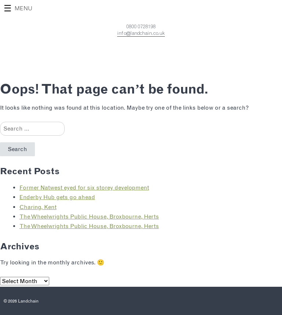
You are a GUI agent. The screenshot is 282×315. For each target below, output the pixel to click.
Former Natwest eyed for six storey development (84, 187)
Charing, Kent (38, 207)
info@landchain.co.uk (141, 33)
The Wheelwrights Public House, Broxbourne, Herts (89, 216)
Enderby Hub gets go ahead (57, 197)
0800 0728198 (141, 26)
